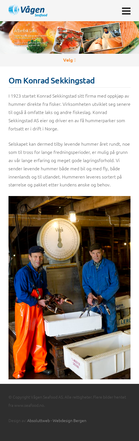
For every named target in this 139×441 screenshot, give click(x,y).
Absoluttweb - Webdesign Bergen (56, 420)
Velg (69, 60)
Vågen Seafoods (40, 10)
